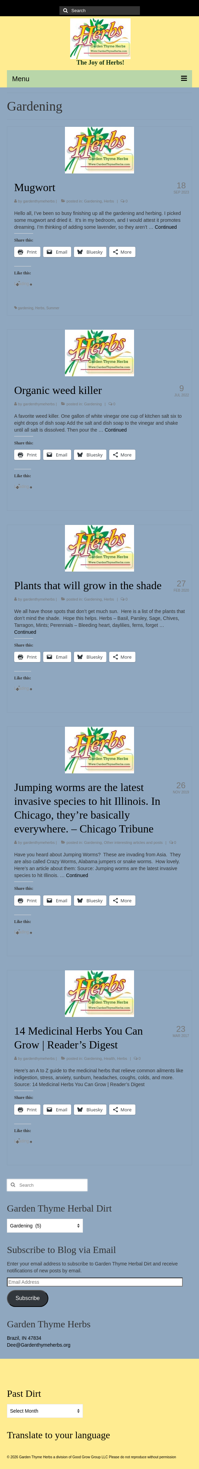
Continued (166, 227)
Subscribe (28, 1298)
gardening (25, 308)
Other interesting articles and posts (133, 842)
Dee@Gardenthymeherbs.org (38, 1345)
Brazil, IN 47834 (24, 1338)
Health (109, 1058)
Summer (52, 308)
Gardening (93, 201)
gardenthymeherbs (39, 201)
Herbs (109, 201)
